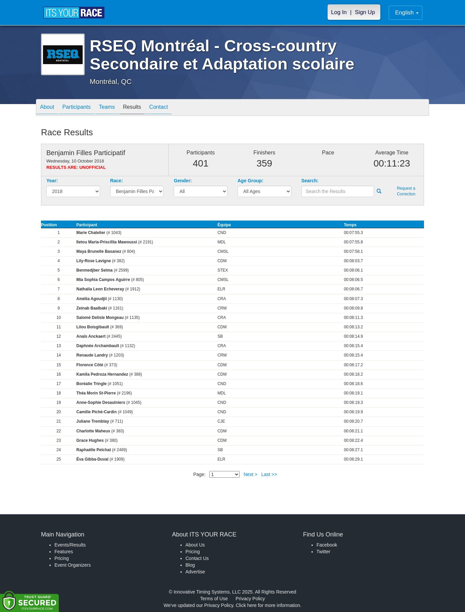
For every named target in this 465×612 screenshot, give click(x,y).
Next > (250, 474)
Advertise (195, 571)
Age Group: (250, 180)
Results (143, 108)
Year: (52, 180)
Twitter (323, 551)
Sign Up (365, 12)
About (48, 108)
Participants (81, 108)
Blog (190, 565)
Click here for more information (268, 605)
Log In (339, 12)
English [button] (407, 12)
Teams (115, 108)
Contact (173, 108)
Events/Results (70, 545)
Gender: (183, 180)
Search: (310, 180)
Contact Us (197, 558)
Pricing (61, 558)
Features (63, 551)
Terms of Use (214, 598)
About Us (195, 545)
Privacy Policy (250, 598)
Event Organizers (72, 565)
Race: (116, 180)
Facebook (326, 545)
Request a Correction (406, 191)
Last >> (269, 474)
